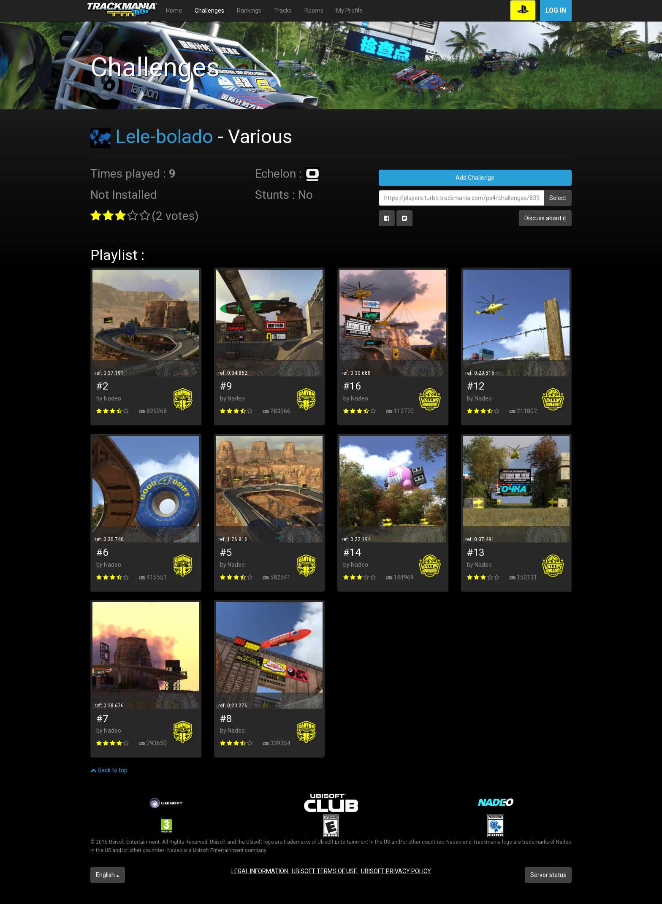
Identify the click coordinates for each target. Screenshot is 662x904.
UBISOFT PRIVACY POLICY (396, 871)
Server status (548, 875)
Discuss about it (545, 218)
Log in (555, 10)
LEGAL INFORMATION (260, 871)
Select (557, 198)
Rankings (249, 10)
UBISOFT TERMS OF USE (325, 871)
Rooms (313, 10)
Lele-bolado (164, 136)
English (107, 875)
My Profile (349, 10)
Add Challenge (475, 177)
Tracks (283, 10)
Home (174, 10)
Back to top (109, 770)
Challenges (209, 10)
